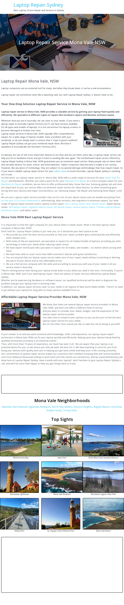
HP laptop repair (63, 207)
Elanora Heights (83, 406)
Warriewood (20, 406)
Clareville (116, 406)
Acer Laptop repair (75, 203)
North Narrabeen (62, 406)
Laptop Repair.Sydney (38, 4)
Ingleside (33, 406)
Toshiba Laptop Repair (108, 207)
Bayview (6, 406)
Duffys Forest (54, 410)
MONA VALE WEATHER (62, 384)
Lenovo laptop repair (84, 207)
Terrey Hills (70, 410)
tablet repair (60, 171)
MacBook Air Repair (11, 184)
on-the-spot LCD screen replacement (20, 200)
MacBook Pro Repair (75, 180)
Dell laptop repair (18, 207)
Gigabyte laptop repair (41, 207)
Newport (45, 406)
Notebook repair (10, 210)
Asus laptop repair (96, 203)
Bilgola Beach (101, 406)
